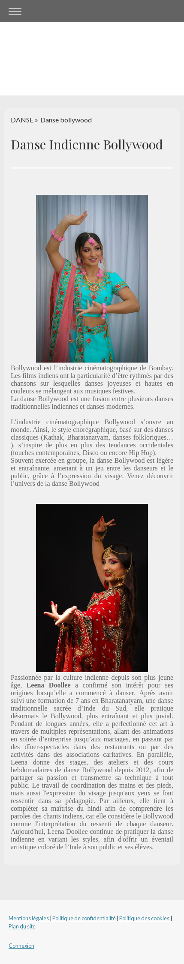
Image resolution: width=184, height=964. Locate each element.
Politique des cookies (144, 918)
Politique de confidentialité (84, 918)
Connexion (21, 945)
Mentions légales (29, 918)
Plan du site (22, 926)
